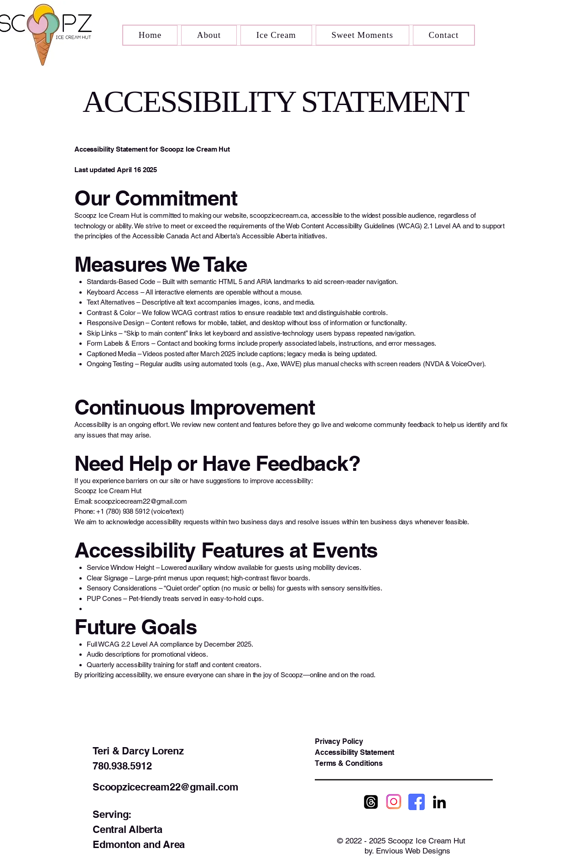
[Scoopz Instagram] (394, 802)
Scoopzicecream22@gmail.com (165, 787)
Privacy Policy (339, 741)
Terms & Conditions (349, 763)
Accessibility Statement (354, 752)
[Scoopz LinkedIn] (439, 802)
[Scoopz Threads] (371, 802)
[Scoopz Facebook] (416, 802)
